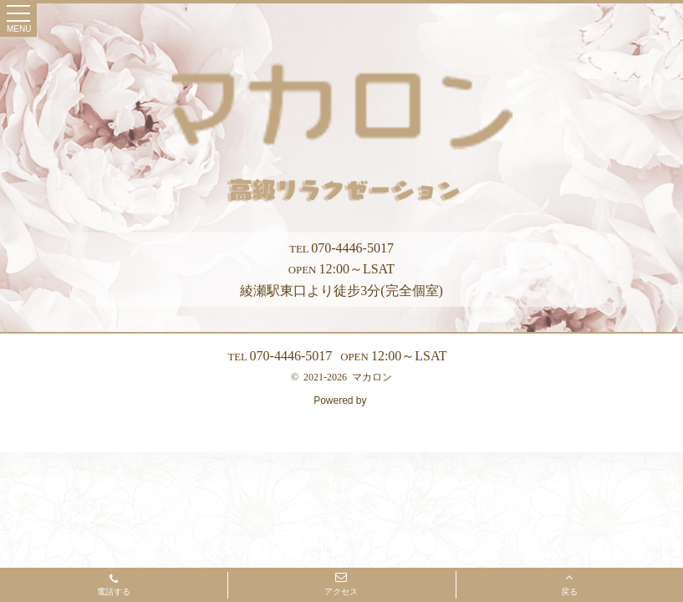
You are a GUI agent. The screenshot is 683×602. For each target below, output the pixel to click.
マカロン (372, 377)
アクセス (341, 583)
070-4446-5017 (341, 248)
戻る (569, 583)
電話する (113, 586)
